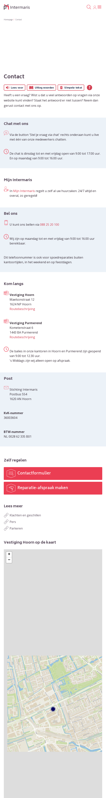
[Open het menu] (99, 7)
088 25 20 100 (49, 224)
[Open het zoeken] (89, 7)
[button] (9, 554)
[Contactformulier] (53, 473)
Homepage (8, 19)
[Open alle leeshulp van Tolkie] (89, 87)
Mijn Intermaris (24, 191)
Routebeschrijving (22, 309)
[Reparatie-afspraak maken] (53, 488)
